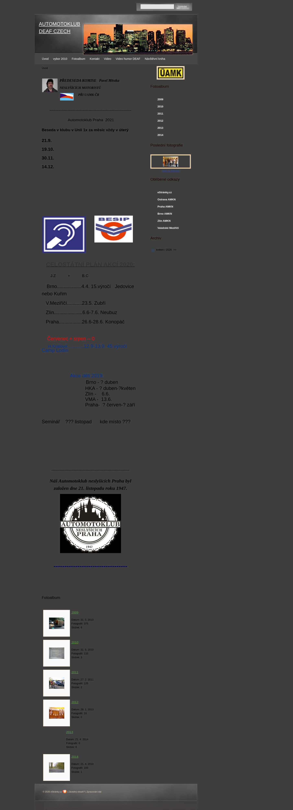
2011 (74, 672)
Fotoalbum (78, 58)
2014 (74, 756)
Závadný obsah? (76, 791)
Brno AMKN (164, 213)
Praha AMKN (165, 206)
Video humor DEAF (128, 58)
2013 (69, 732)
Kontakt (94, 58)
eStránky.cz (164, 192)
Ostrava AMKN (166, 199)
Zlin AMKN (164, 220)
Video (107, 58)
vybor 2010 (60, 58)
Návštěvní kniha (155, 58)
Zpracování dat (93, 791)
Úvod (45, 58)
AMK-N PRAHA (171, 170)
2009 (74, 612)
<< (152, 249)
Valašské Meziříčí (168, 227)
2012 (74, 702)
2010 (74, 642)
